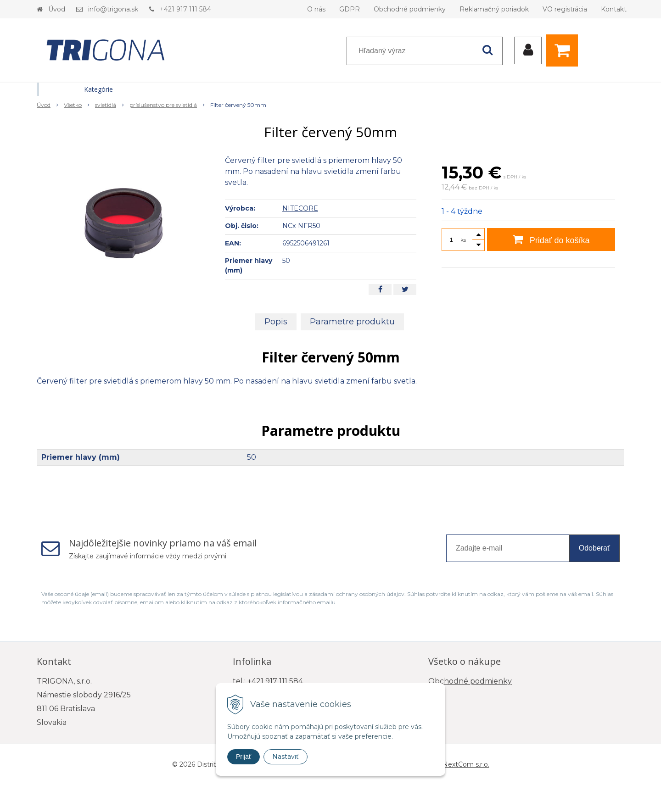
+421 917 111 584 (185, 9)
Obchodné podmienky (410, 9)
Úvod (56, 9)
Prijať (243, 756)
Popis (275, 322)
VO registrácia (565, 9)
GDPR (349, 9)
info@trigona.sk (113, 9)
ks (463, 239)
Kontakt (614, 9)
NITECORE (300, 208)
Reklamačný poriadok (494, 9)
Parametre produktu (352, 322)
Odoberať (594, 548)
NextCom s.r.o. (466, 764)
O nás (316, 9)
